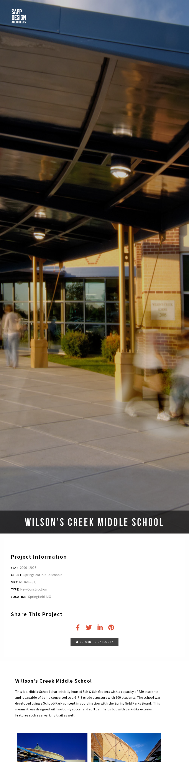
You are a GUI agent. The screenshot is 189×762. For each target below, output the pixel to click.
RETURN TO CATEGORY (94, 641)
